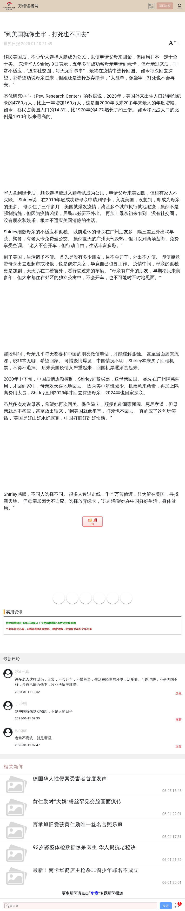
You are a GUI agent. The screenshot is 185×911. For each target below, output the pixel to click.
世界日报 (12, 43)
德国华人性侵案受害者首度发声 (70, 779)
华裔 (94, 893)
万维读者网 (28, 5)
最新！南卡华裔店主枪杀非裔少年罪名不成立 (86, 870)
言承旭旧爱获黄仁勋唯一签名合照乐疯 (78, 824)
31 (92, 524)
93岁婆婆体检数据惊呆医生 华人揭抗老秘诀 (84, 847)
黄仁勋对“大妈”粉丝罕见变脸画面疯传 (77, 801)
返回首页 (165, 5)
